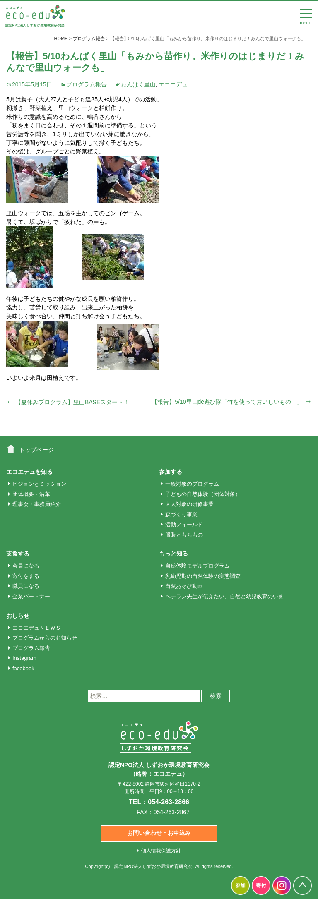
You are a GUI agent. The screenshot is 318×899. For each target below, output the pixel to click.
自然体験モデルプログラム (197, 566)
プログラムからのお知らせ (44, 638)
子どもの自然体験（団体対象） (203, 494)
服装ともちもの (184, 535)
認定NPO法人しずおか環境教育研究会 (153, 866)
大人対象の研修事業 (189, 504)
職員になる (25, 586)
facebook (23, 668)
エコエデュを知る (29, 471)
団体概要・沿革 (31, 494)
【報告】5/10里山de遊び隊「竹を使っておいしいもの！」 (232, 401)
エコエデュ (173, 84)
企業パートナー (31, 596)
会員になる (25, 566)
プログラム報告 (86, 84)
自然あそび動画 (184, 586)
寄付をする (25, 576)
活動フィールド (184, 524)
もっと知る (173, 553)
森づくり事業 (181, 514)
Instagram (24, 658)
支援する (17, 553)
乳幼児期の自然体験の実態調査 (203, 576)
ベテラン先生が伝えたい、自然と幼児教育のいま (224, 596)
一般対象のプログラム (192, 484)
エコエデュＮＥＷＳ (36, 628)
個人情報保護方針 (161, 850)
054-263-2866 (168, 802)
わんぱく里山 (138, 84)
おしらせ (17, 615)
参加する (170, 471)
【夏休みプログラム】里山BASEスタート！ (67, 402)
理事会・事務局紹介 (36, 504)
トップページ (36, 449)
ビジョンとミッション (39, 484)
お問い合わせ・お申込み (159, 832)
